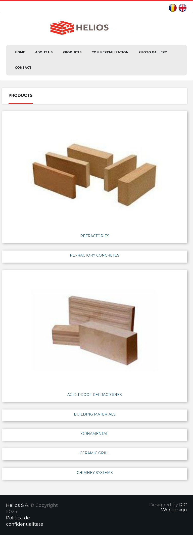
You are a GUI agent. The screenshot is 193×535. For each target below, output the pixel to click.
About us (44, 52)
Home (20, 52)
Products (72, 52)
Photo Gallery (152, 52)
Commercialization (109, 52)
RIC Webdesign (174, 507)
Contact (23, 67)
